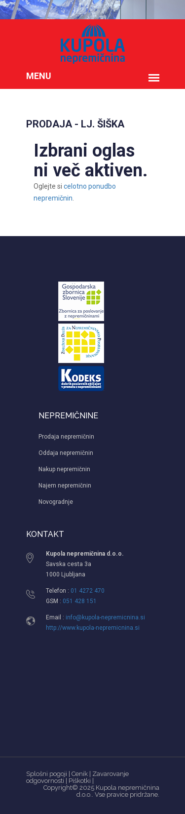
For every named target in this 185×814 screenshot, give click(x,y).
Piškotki (80, 780)
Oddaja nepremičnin (65, 452)
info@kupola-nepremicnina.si (105, 617)
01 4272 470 (88, 590)
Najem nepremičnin (64, 485)
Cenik (80, 773)
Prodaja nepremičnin (66, 436)
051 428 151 (80, 601)
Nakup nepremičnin (64, 469)
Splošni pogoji (46, 773)
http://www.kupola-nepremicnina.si (93, 627)
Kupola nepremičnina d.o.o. (117, 791)
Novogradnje (55, 501)
